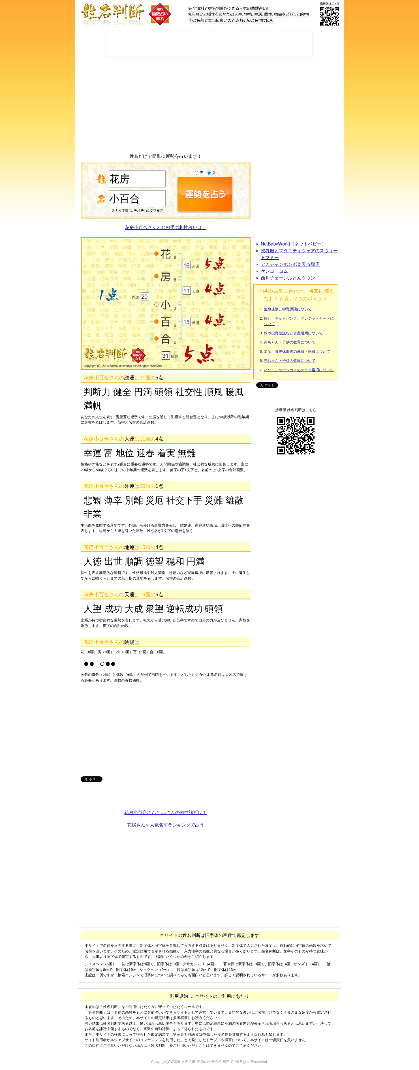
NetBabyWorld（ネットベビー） (293, 244)
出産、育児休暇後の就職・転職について (297, 351)
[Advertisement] (209, 44)
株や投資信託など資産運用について (293, 333)
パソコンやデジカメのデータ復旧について (299, 370)
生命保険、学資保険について (288, 309)
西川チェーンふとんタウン (288, 277)
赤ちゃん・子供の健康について (289, 360)
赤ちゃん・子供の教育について (289, 342)
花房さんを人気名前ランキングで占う (165, 825)
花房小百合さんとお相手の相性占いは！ (165, 227)
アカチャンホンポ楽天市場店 (290, 264)
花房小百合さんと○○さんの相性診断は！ (165, 812)
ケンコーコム (274, 271)
